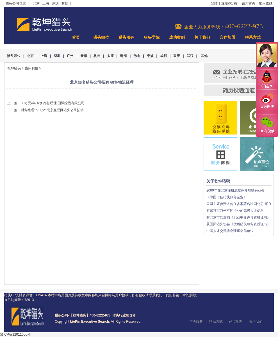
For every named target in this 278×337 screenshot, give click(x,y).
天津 (83, 56)
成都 (163, 56)
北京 (36, 3)
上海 (45, 3)
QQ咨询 (267, 79)
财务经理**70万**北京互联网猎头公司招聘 (52, 110)
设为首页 (248, 3)
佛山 (136, 56)
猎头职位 (101, 37)
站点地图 (236, 322)
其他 (64, 3)
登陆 (214, 3)
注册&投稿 (229, 3)
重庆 (176, 56)
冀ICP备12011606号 (15, 334)
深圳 (55, 3)
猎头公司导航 (16, 3)
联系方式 (253, 37)
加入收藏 (265, 3)
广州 (70, 56)
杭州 (97, 56)
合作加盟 (227, 37)
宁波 (150, 56)
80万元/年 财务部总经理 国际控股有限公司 (53, 103)
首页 (76, 37)
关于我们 (202, 37)
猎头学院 (151, 37)
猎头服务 (126, 37)
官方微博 (267, 102)
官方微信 (267, 125)
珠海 (123, 56)
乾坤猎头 (14, 68)
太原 (110, 56)
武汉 (190, 56)
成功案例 (177, 37)
